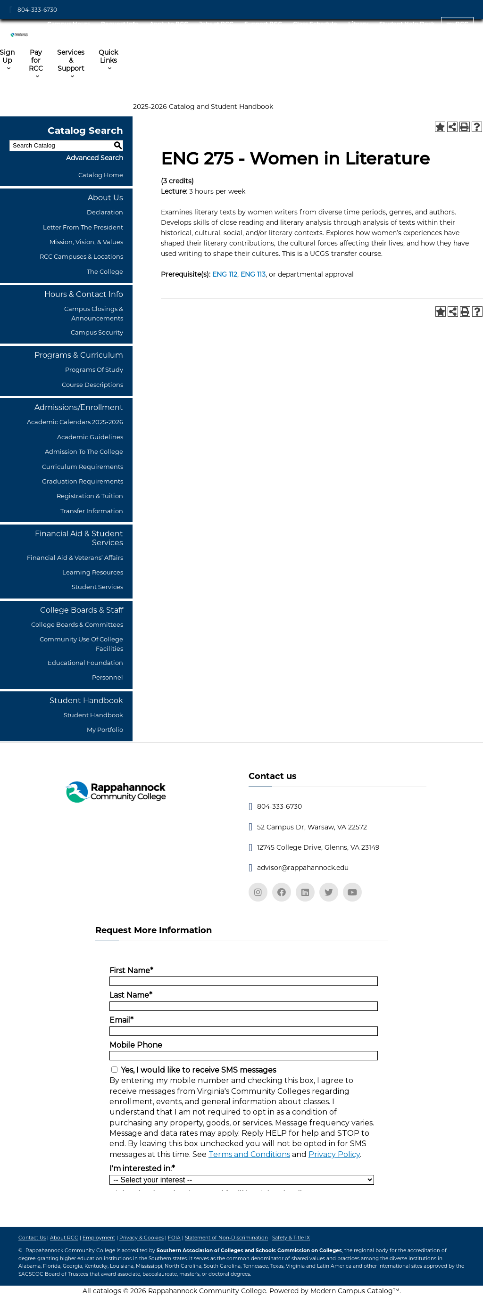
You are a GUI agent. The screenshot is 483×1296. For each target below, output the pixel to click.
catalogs (107, 1291)
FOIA (174, 1238)
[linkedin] (305, 892)
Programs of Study (94, 369)
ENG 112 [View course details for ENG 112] (224, 274)
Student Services (97, 587)
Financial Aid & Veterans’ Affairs (75, 557)
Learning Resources (92, 572)
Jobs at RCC (216, 23)
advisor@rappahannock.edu (303, 867)
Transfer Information (91, 511)
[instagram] (258, 892)
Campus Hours (68, 23)
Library (358, 23)
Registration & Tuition (90, 496)
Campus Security (97, 332)
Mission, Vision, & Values (86, 242)
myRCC (457, 23)
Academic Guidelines (90, 437)
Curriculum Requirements (82, 466)
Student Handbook (93, 715)
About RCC (64, 1238)
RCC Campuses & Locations (81, 256)
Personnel (107, 677)
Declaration (105, 212)
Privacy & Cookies (141, 1238)
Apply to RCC (169, 23)
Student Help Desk (407, 23)
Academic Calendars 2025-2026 (75, 422)
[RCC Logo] (21, 31)
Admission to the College (84, 451)
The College (105, 271)
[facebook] (281, 892)
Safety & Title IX (291, 1238)
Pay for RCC (36, 61)
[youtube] (352, 892)
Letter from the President (83, 227)
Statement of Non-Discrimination (226, 1238)
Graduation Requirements (82, 481)
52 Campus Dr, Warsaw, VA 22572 (312, 827)
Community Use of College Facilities (81, 643)
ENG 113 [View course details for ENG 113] (253, 274)
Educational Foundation (85, 662)
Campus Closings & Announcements (93, 313)
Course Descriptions (92, 384)
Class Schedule (315, 23)
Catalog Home (100, 175)
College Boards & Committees (77, 624)
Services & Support (70, 61)
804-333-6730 (37, 9)
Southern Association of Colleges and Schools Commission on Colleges (249, 1250)
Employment (99, 1238)
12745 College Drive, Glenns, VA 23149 (318, 847)
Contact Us (32, 1238)
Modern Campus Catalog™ (355, 1291)
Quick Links (108, 57)
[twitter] (328, 892)
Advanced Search (94, 158)
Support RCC (263, 23)
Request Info (120, 23)
